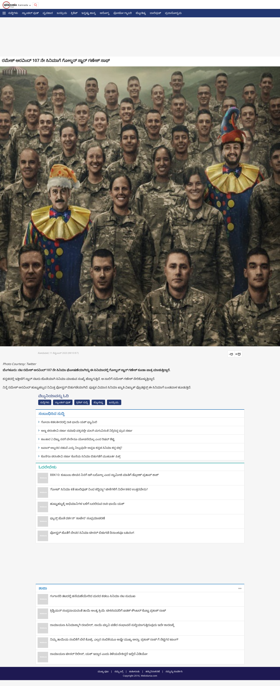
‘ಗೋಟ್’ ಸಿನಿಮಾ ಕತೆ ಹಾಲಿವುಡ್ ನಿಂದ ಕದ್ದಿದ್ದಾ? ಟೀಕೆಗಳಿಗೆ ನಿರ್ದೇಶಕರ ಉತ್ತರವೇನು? (99, 489)
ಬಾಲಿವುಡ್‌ (155, 13)
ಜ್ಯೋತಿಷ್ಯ (141, 13)
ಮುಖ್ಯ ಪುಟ (103, 671)
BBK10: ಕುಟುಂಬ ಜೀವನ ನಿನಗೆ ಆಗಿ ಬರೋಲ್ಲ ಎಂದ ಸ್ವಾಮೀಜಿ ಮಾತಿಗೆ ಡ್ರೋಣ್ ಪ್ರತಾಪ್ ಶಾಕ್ (104, 475)
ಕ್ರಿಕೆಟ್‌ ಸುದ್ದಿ (82, 402)
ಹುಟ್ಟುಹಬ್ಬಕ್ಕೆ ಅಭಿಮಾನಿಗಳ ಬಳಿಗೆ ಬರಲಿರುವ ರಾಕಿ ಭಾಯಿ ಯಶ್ (87, 504)
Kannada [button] (23, 5)
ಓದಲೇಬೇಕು (48, 466)
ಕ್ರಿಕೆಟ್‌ (74, 13)
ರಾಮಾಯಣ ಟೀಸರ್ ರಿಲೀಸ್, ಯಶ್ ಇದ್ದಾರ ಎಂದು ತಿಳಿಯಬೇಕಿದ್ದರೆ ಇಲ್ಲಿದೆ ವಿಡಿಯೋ (99, 654)
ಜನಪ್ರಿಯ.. (114, 402)
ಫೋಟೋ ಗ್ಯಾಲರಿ (122, 13)
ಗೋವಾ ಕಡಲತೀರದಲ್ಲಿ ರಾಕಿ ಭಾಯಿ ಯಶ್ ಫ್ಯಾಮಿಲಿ (69, 422)
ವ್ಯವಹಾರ (48, 13)
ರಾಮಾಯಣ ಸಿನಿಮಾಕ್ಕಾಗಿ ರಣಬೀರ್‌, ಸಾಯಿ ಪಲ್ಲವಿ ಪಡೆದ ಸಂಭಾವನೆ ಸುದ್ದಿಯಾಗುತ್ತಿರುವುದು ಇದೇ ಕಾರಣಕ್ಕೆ (112, 625)
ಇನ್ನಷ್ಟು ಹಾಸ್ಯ (88, 13)
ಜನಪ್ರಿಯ (62, 13)
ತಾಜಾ (43, 588)
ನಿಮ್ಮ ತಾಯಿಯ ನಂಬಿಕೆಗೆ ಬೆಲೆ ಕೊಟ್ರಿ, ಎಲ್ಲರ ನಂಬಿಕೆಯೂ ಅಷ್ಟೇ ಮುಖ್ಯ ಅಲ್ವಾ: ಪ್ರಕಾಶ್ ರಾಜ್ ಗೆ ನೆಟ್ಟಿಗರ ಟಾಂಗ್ (114, 639)
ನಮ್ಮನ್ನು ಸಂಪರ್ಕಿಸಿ (174, 671)
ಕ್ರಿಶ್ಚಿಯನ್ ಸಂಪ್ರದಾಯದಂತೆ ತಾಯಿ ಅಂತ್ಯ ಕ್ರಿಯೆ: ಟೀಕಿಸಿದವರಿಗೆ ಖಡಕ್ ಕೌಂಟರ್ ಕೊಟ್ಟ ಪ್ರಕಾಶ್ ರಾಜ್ (108, 610)
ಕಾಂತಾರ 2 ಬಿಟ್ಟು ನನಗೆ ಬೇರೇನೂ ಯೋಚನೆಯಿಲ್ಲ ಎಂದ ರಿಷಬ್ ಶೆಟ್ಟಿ (77, 439)
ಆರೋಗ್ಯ (104, 13)
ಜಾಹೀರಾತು (134, 671)
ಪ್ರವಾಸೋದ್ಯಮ (173, 13)
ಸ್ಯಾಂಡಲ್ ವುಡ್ (30, 13)
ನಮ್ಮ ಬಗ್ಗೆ (118, 671)
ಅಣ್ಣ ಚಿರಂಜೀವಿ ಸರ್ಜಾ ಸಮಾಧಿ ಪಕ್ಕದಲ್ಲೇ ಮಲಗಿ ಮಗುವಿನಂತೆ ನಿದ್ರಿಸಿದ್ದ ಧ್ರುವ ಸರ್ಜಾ (86, 431)
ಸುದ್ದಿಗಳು (13, 13)
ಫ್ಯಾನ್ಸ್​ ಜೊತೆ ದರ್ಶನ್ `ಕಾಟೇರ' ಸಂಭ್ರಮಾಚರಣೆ (77, 518)
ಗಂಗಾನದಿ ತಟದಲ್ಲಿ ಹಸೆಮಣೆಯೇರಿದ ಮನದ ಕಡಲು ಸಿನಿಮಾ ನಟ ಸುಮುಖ (92, 596)
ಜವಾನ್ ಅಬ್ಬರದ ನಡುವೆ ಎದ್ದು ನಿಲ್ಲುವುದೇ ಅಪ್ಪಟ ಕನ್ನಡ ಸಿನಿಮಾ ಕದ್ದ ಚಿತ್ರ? (81, 448)
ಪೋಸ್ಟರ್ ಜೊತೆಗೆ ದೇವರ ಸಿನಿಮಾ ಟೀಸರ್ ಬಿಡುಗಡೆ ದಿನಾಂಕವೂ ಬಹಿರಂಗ (92, 533)
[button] (4, 13)
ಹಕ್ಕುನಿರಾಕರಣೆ (153, 671)
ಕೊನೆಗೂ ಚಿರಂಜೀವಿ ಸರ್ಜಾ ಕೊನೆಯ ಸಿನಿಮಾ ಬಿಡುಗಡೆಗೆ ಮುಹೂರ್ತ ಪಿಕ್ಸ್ (81, 456)
